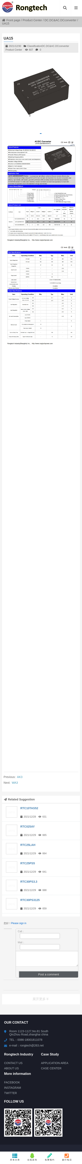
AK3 (19, 777)
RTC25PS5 (27, 863)
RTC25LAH (27, 845)
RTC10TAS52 (29, 808)
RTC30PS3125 (30, 900)
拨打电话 (67, 1157)
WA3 (15, 782)
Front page (11, 20)
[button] (41, 133)
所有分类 (15, 1157)
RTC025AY (27, 826)
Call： (39, 934)
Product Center (32, 20)
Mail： (39, 945)
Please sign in (19, 923)
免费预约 (50, 1157)
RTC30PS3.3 (28, 881)
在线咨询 (32, 1157)
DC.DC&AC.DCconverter (60, 20)
